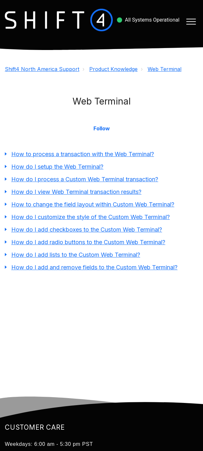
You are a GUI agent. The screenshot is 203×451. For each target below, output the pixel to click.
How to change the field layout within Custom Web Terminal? (92, 204)
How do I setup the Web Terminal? (57, 166)
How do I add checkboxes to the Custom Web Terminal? (86, 229)
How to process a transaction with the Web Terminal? (82, 154)
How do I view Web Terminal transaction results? (76, 191)
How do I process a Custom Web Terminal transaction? (84, 179)
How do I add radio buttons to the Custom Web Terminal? (88, 242)
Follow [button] (101, 128)
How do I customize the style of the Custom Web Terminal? (90, 217)
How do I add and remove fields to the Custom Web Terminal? (94, 267)
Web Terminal (164, 69)
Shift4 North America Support (42, 69)
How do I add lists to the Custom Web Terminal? (75, 254)
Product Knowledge (113, 69)
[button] (191, 21)
